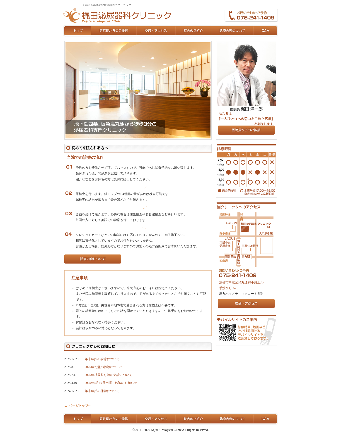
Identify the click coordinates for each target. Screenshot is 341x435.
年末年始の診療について (102, 359)
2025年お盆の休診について (104, 367)
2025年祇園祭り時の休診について (108, 375)
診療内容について (232, 31)
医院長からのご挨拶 (114, 31)
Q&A (266, 31)
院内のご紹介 (193, 31)
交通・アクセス (156, 31)
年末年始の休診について (102, 391)
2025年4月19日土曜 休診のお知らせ (111, 383)
